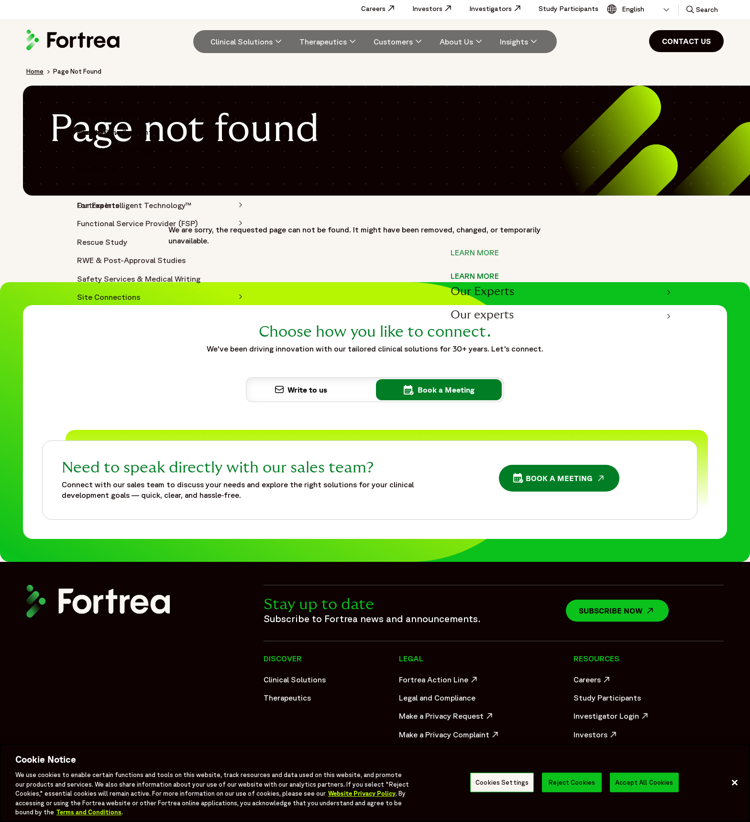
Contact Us (686, 41)
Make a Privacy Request (447, 718)
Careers (383, 8)
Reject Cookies (572, 782)
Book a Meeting (561, 479)
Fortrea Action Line (439, 682)
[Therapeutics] (328, 41)
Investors (437, 8)
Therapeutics (287, 697)
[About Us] (462, 41)
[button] (701, 9)
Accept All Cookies (644, 782)
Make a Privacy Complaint (447, 737)
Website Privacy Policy (362, 793)
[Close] (734, 782)
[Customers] (399, 41)
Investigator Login (612, 718)
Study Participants (568, 8)
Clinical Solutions (295, 679)
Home (35, 71)
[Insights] (520, 41)
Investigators (500, 8)
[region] (375, 783)
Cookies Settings (502, 782)
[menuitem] (242, 41)
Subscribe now (624, 610)
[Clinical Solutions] (247, 41)
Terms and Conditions (88, 812)
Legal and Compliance (437, 697)
